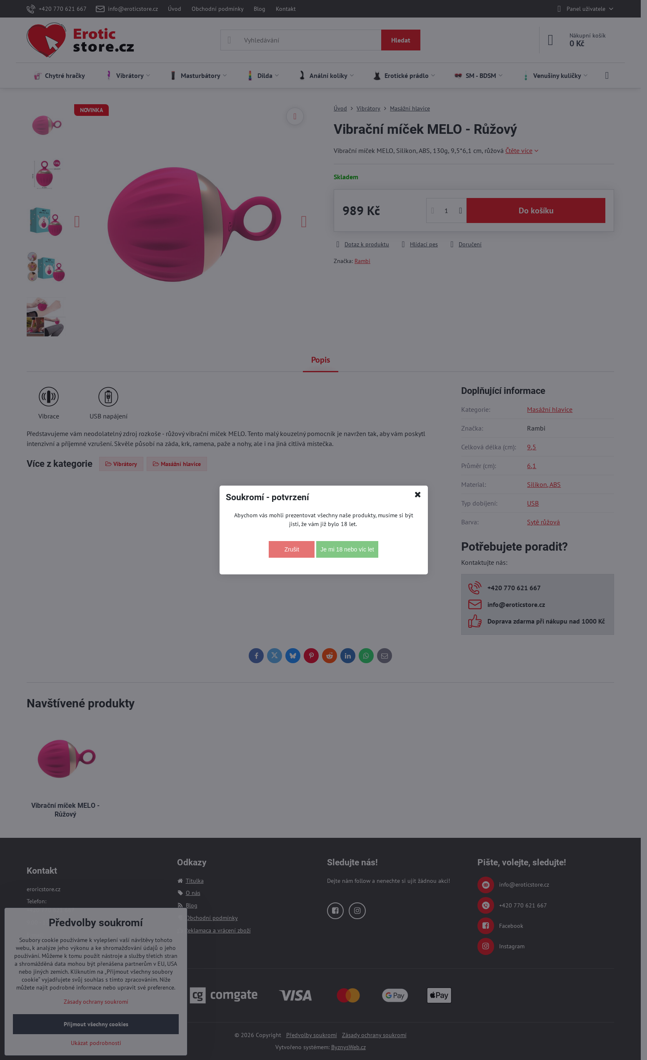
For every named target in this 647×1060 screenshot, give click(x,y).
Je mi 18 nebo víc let (347, 549)
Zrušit (292, 549)
